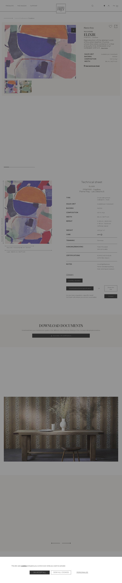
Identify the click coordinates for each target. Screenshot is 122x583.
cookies (24, 566)
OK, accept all (39, 572)
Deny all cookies (61, 572)
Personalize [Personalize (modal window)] (82, 572)
